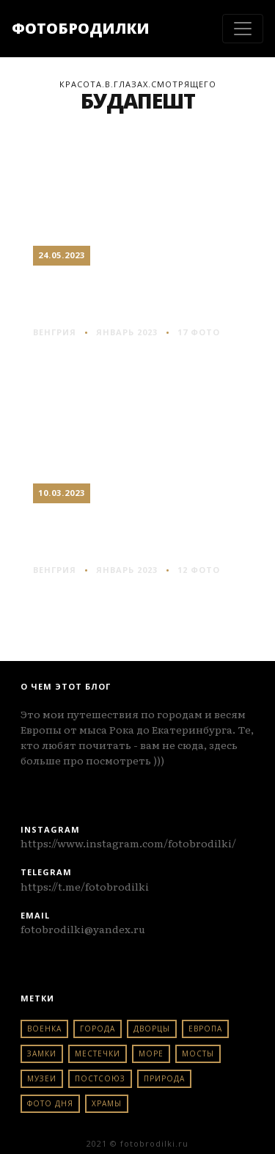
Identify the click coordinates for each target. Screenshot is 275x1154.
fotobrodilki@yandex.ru (83, 928)
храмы (107, 1103)
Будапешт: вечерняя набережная (137, 532)
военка (44, 1028)
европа (205, 1028)
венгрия (54, 331)
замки (41, 1053)
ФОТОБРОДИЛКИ (81, 28)
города (97, 1028)
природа (164, 1078)
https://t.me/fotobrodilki (85, 886)
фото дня (50, 1103)
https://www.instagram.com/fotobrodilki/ (128, 843)
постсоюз (100, 1078)
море (151, 1053)
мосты (198, 1053)
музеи (41, 1078)
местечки (97, 1053)
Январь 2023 (127, 331)
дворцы (151, 1028)
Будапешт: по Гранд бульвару (138, 295)
